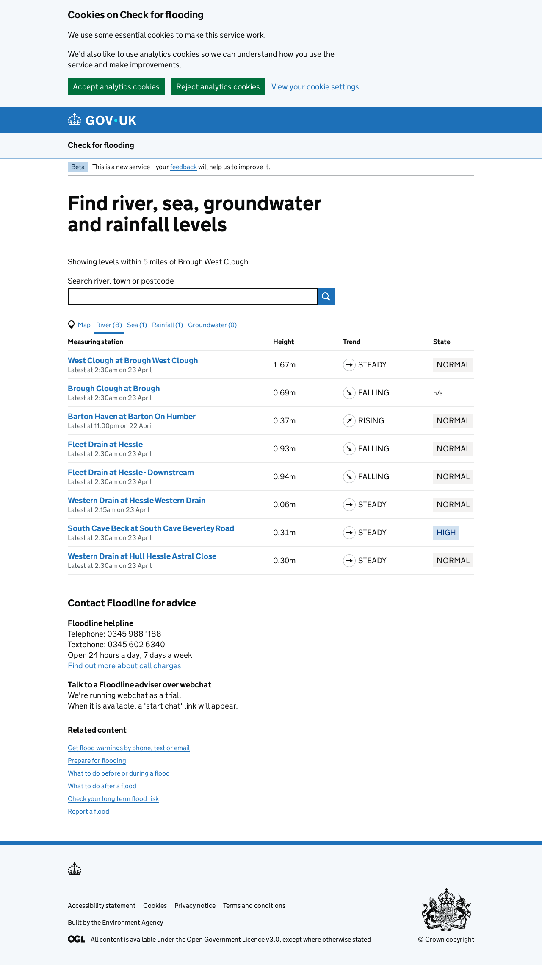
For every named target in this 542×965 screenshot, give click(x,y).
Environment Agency (132, 922)
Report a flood (88, 811)
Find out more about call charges (124, 665)
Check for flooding (101, 145)
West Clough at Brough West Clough (133, 360)
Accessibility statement (102, 905)
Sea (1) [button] (137, 325)
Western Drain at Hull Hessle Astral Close (142, 556)
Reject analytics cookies (218, 87)
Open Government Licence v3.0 (233, 939)
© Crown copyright (446, 939)
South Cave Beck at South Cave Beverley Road (151, 528)
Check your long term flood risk (113, 799)
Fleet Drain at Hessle (105, 444)
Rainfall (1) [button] (167, 325)
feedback (183, 167)
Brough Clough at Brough (114, 388)
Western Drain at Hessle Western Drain (137, 500)
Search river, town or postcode (121, 281)
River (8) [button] (109, 325)
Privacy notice (195, 905)
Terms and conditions (254, 905)
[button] (79, 325)
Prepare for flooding (97, 760)
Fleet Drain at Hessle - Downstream (131, 472)
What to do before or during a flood (119, 773)
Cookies (155, 905)
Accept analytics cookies (116, 87)
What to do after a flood (102, 786)
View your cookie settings (315, 87)
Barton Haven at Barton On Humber (132, 416)
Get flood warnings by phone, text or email (129, 748)
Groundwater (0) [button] (212, 325)
